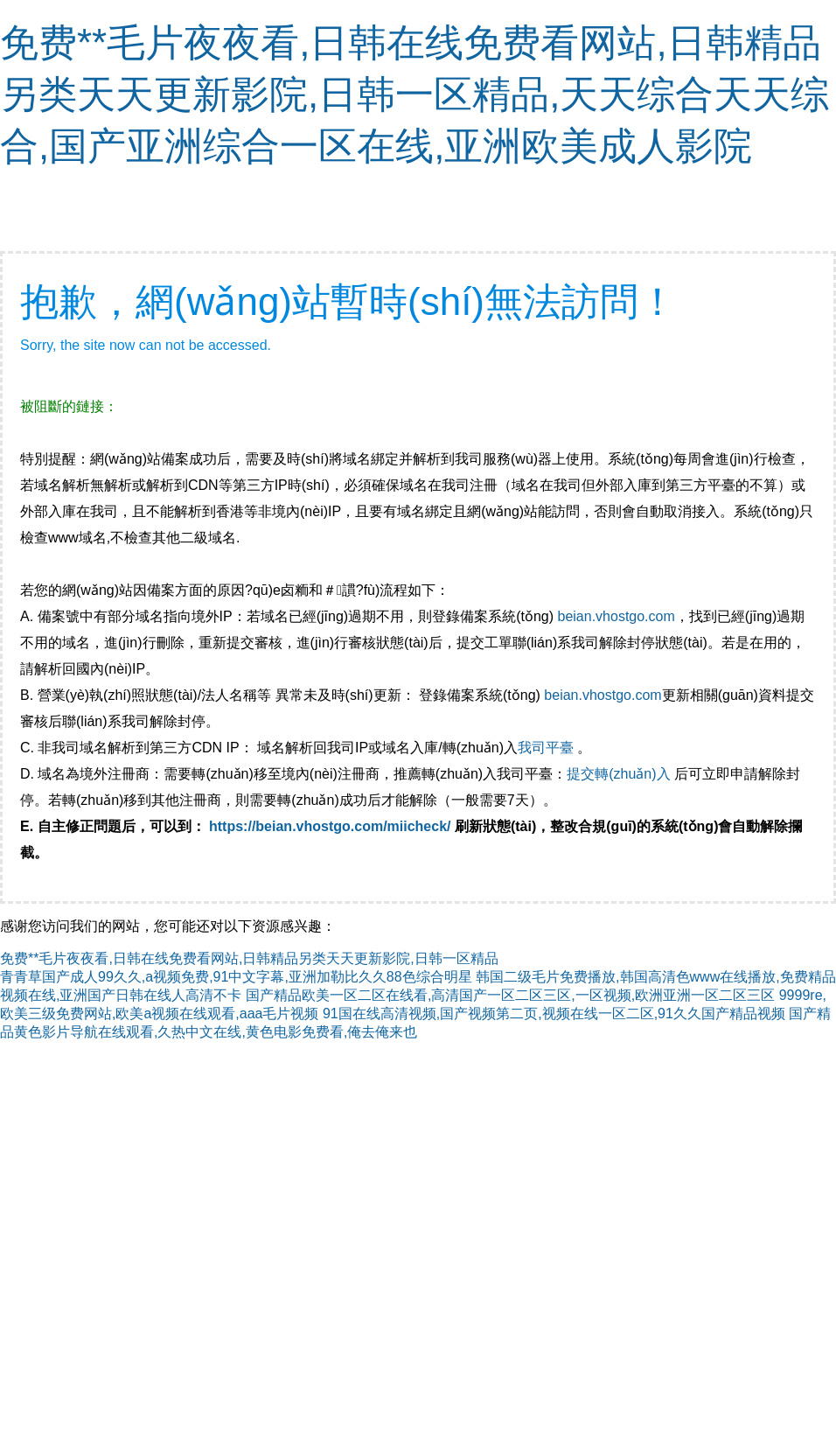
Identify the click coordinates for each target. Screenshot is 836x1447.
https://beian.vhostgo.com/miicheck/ (330, 826)
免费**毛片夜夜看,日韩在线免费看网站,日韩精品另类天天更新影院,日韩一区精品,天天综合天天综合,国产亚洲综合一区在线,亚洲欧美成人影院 (414, 94)
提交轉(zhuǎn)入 (618, 773)
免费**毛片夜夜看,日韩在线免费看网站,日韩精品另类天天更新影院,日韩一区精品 (249, 958)
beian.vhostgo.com (615, 616)
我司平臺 (547, 747)
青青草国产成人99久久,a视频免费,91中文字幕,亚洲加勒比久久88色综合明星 (236, 976)
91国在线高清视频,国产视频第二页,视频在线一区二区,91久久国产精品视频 (554, 1013)
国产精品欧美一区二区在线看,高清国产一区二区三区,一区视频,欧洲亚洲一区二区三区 (510, 995)
